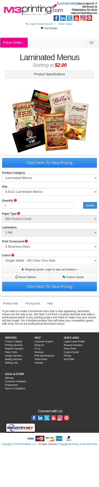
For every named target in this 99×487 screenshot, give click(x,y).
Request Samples (14, 348)
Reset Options (25, 277)
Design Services (13, 355)
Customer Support (43, 341)
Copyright (63, 444)
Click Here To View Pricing (50, 163)
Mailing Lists (11, 362)
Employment (11, 385)
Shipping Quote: (49, 269)
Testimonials (40, 359)
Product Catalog (13, 341)
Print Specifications (44, 355)
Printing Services (14, 345)
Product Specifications (49, 74)
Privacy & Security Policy (84, 444)
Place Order (11, 352)
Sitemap (9, 378)
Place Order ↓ (14, 43)
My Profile (69, 359)
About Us (39, 345)
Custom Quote (73, 277)
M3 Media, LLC (28, 444)
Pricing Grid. (32, 303)
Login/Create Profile (74, 341)
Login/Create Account (39, 23)
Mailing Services (13, 359)
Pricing (67, 355)
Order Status (65, 23)
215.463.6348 (67, 3)
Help (50, 303)
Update (90, 205)
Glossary (39, 352)
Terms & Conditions (15, 388)
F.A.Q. (37, 348)
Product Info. (11, 303)
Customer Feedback (15, 381)
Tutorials (38, 362)
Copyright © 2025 (11, 444)
